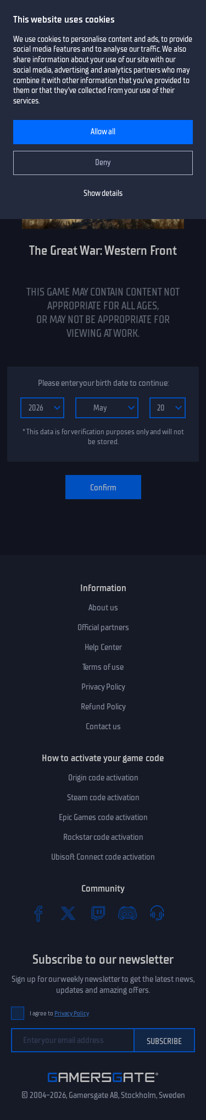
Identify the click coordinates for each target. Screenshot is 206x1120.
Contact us (103, 726)
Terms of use (103, 667)
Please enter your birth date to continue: (103, 383)
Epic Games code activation (103, 817)
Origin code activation (103, 777)
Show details (103, 193)
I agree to (59, 1013)
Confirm (103, 487)
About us (103, 607)
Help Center (103, 647)
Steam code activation (103, 797)
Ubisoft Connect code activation (103, 856)
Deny (103, 162)
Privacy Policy (103, 686)
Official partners (103, 627)
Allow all (103, 132)
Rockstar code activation (103, 837)
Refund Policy (103, 706)
